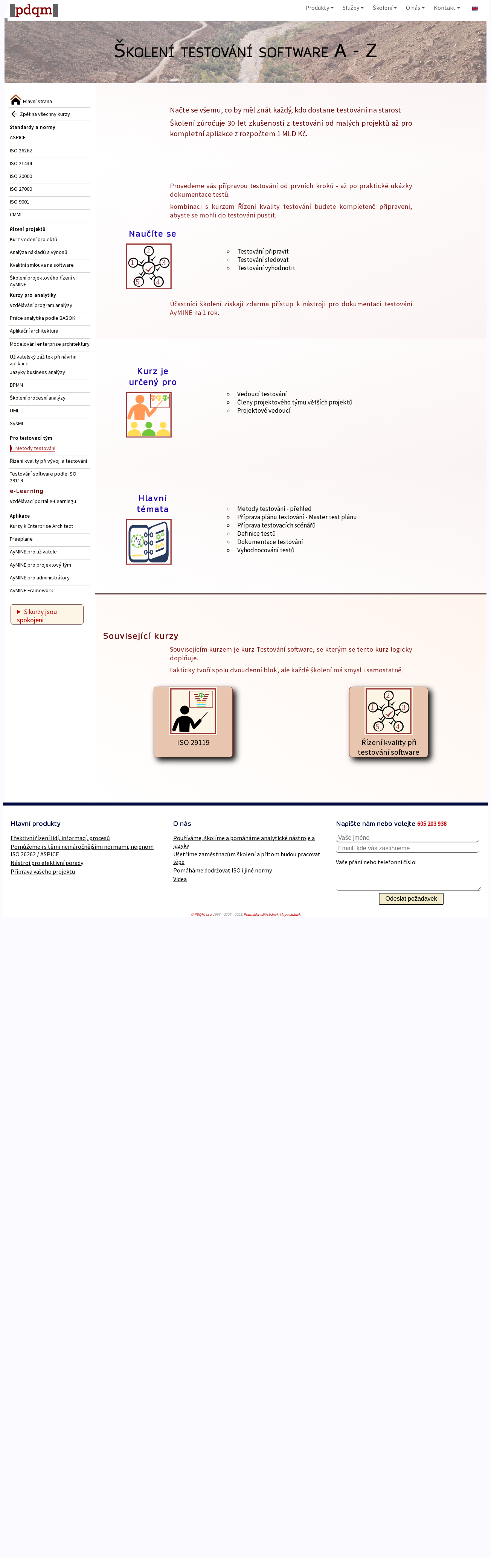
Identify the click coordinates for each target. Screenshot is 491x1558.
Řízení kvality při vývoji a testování (48, 461)
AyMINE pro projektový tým (40, 564)
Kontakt (447, 7)
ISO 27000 (21, 188)
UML (15, 410)
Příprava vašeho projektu (43, 871)
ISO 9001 (19, 201)
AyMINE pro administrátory (40, 577)
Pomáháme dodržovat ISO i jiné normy (222, 870)
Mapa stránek (290, 914)
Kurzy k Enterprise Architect (41, 526)
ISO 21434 (21, 163)
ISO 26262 (21, 150)
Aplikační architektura (34, 330)
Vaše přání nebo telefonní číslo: (376, 862)
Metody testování (35, 448)
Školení (385, 7)
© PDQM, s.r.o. (201, 914)
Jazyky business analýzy (37, 372)
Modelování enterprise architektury (50, 343)
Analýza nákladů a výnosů (38, 252)
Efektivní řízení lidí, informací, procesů (60, 838)
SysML (17, 423)
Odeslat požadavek (411, 898)
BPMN (16, 385)
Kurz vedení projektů (33, 239)
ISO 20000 (21, 176)
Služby (353, 7)
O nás (415, 7)
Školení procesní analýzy (38, 397)
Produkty (319, 7)
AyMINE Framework (31, 590)
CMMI (15, 214)
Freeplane (21, 538)
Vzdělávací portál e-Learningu (43, 501)
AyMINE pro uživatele (33, 551)
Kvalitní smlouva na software (42, 264)
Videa (180, 879)
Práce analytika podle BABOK (42, 318)
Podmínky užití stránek (261, 914)
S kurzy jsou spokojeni (37, 616)
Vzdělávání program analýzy (41, 305)
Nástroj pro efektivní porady (47, 862)
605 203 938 (432, 823)
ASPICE (18, 137)
